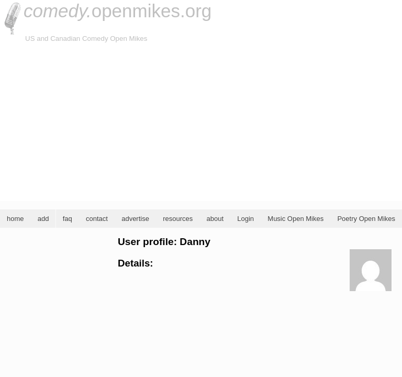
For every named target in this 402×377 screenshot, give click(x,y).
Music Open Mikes (295, 219)
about (215, 219)
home (15, 219)
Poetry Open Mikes (366, 219)
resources (178, 219)
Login (245, 219)
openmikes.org (117, 11)
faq (67, 219)
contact (97, 219)
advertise (135, 219)
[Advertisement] (201, 122)
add (43, 219)
